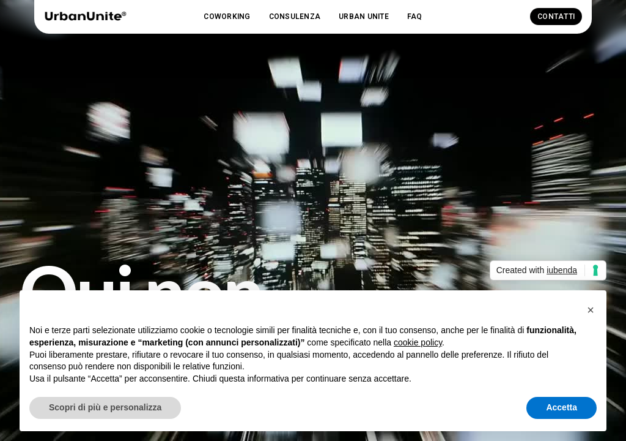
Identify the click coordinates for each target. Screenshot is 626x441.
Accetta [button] (561, 407)
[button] (227, 16)
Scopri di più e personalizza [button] (105, 407)
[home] (85, 17)
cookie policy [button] (418, 342)
